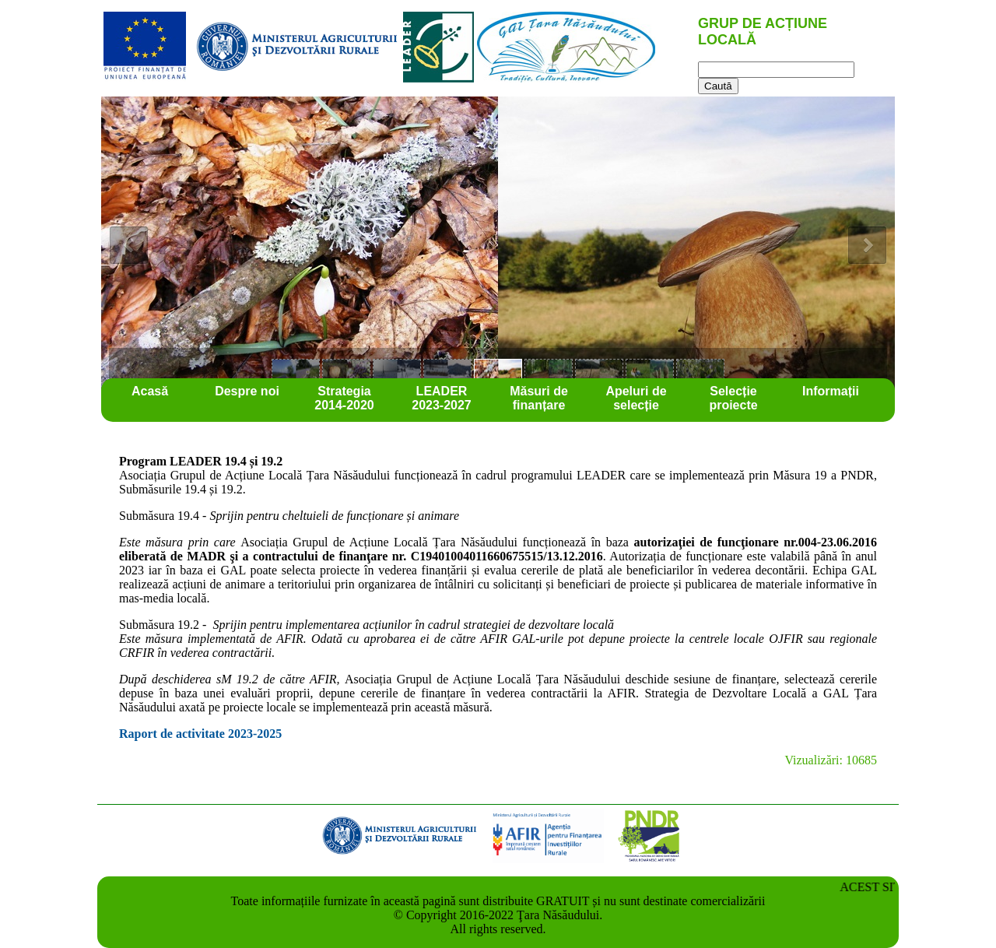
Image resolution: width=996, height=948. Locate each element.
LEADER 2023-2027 (442, 398)
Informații (830, 391)
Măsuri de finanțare (539, 398)
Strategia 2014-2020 (344, 398)
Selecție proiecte (733, 398)
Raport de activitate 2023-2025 (200, 733)
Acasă (150, 391)
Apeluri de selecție (635, 398)
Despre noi (247, 391)
